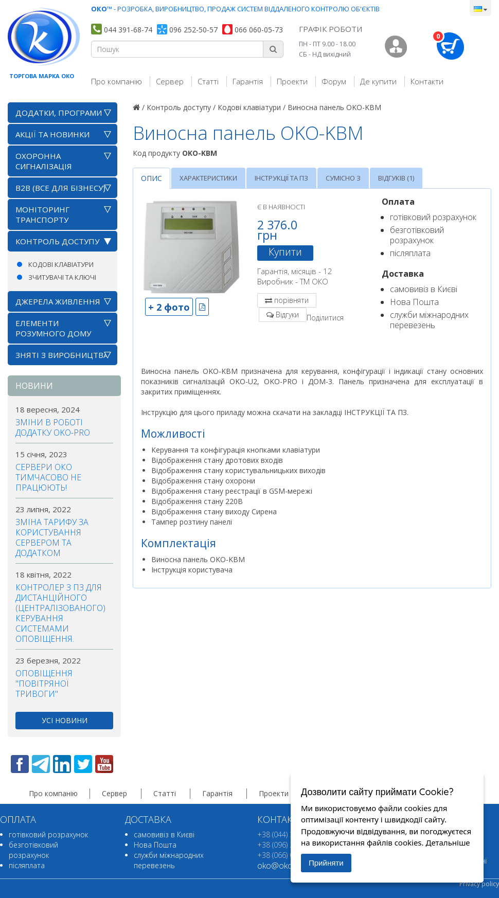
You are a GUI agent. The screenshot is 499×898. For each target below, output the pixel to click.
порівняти (291, 300)
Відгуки (287, 314)
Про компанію (116, 81)
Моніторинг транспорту (42, 214)
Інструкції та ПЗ (281, 178)
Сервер (170, 81)
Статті (208, 81)
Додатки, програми (58, 112)
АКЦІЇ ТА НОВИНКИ (52, 134)
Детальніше (447, 842)
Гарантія (248, 81)
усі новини (64, 720)
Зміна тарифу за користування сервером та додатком (51, 537)
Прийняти (326, 863)
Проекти (292, 81)
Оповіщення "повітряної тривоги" (44, 683)
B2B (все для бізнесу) (60, 188)
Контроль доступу (57, 241)
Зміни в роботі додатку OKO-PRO (52, 427)
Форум (334, 81)
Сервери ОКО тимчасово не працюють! (48, 477)
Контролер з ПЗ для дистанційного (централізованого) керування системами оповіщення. (60, 613)
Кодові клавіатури (61, 264)
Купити (285, 252)
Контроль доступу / (181, 107)
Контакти (427, 81)
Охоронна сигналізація (43, 161)
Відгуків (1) (396, 178)
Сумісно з (343, 178)
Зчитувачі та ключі (62, 277)
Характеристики (208, 178)
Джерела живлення (57, 301)
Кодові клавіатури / (252, 107)
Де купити (378, 81)
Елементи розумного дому (53, 328)
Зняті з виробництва (61, 355)
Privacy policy (479, 883)
